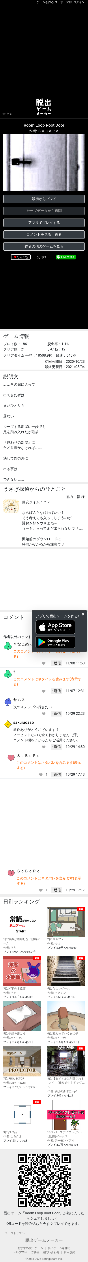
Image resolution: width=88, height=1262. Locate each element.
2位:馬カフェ (66, 924)
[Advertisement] (44, 50)
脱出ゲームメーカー (44, 1240)
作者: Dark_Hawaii (14, 1082)
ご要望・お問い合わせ (45, 1252)
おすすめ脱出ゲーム (30, 1248)
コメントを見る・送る (44, 234)
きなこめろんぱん (29, 644)
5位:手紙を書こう (22, 1018)
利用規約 (69, 1252)
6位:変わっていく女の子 (66, 1018)
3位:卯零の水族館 (22, 973)
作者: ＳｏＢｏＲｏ (44, 131)
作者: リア (9, 992)
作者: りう (9, 947)
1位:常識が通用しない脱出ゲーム (22, 926)
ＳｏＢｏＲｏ (28, 755)
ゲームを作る (45, 2)
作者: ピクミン (56, 992)
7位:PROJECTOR (22, 1063)
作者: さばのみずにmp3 (62, 1091)
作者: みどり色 (12, 1037)
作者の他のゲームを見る (44, 246)
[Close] (83, 614)
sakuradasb (23, 722)
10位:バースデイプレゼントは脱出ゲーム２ (66, 1119)
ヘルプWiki (20, 1252)
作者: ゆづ (53, 943)
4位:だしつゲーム (66, 973)
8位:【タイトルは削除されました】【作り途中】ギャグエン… (66, 1067)
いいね (22, 257)
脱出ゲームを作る (59, 1248)
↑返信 (56, 663)
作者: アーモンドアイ (61, 1140)
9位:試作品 (22, 1117)
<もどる (7, 113)
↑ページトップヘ (14, 1233)
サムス (19, 699)
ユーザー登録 (63, 2)
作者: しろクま (12, 1136)
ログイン (79, 2)
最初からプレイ (44, 199)
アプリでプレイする (44, 223)
